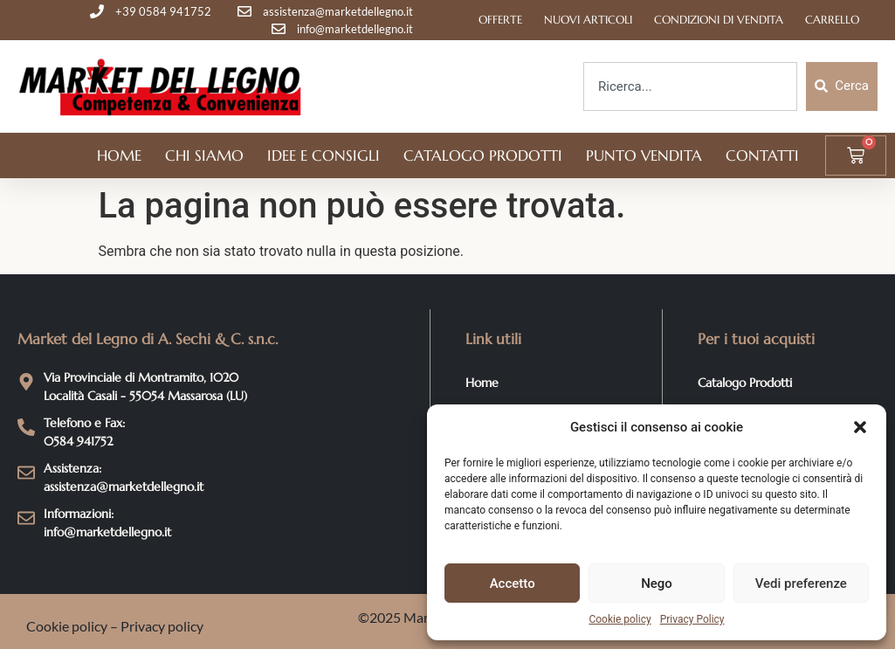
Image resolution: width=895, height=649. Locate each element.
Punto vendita (644, 155)
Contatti (762, 155)
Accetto (512, 583)
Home (119, 155)
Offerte (500, 19)
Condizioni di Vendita (718, 19)
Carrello (832, 19)
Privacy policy (161, 626)
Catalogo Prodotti (482, 155)
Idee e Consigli (323, 155)
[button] (860, 427)
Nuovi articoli (588, 19)
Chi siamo (204, 155)
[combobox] (690, 86)
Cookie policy (620, 619)
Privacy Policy (692, 619)
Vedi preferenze (801, 583)
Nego (656, 583)
